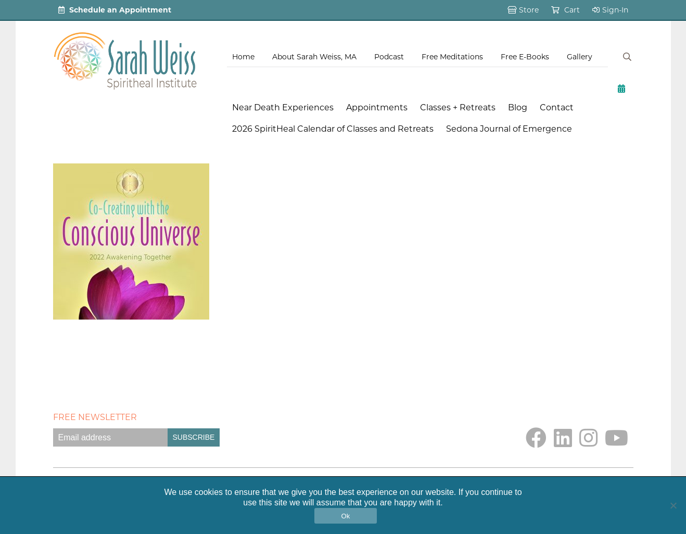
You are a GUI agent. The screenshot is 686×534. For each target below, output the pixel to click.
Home (243, 56)
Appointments (377, 107)
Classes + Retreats (458, 107)
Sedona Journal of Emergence (509, 129)
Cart (565, 10)
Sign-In (610, 10)
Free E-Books (525, 56)
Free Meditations (452, 56)
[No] (673, 505)
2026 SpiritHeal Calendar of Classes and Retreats (333, 129)
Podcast (389, 56)
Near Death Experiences (283, 107)
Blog (517, 107)
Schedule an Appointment (114, 10)
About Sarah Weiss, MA (314, 56)
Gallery (579, 56)
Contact (557, 107)
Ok (345, 516)
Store (523, 10)
